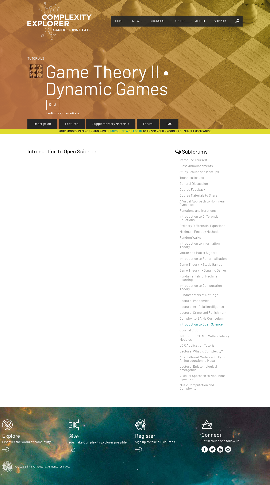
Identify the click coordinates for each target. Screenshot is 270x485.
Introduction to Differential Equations (199, 218)
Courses (157, 21)
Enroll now (119, 131)
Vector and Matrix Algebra (198, 253)
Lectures (71, 124)
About (200, 21)
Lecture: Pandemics (194, 301)
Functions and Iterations (198, 210)
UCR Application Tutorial (197, 345)
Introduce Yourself (193, 160)
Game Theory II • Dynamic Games (203, 270)
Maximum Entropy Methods (199, 231)
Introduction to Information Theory (200, 245)
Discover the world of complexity (26, 442)
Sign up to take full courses (155, 442)
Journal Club (189, 330)
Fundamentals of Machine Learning (198, 278)
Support (221, 21)
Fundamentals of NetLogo (199, 295)
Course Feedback (192, 189)
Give (74, 436)
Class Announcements (196, 166)
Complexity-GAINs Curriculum (202, 318)
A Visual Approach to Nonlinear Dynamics (202, 203)
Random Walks (190, 237)
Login (246, 4)
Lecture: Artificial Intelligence (202, 306)
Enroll (53, 104)
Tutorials (35, 58)
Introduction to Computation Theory (201, 287)
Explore (180, 21)
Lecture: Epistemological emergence (198, 368)
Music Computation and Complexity (197, 386)
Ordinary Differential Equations (202, 226)
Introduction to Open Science (201, 324)
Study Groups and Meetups (199, 172)
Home (119, 21)
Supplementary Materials (110, 124)
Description (42, 124)
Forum (148, 124)
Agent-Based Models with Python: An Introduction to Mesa (205, 359)
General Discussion (194, 183)
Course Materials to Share (198, 195)
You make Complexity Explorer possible (98, 442)
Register (260, 4)
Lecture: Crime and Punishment (203, 312)
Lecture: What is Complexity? (201, 351)
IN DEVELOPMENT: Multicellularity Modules (205, 338)
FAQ (169, 124)
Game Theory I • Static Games (201, 264)
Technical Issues (192, 178)
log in (137, 131)
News (136, 21)
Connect (211, 435)
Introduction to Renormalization (203, 258)
